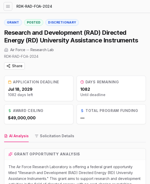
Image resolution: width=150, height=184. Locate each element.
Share (14, 66)
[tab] (16, 136)
